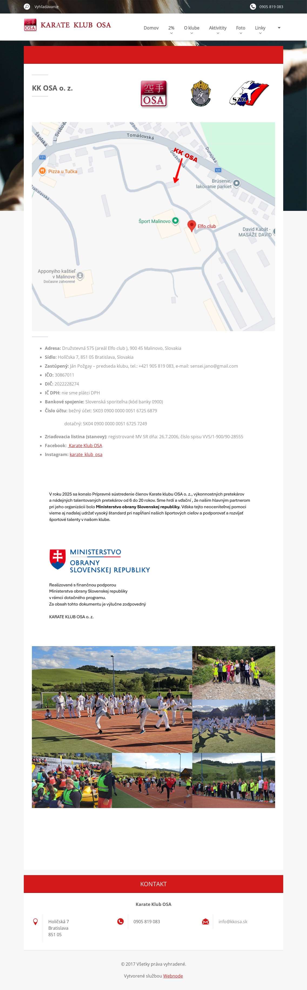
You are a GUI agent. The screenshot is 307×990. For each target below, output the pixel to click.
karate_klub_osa (86, 454)
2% (171, 29)
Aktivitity (218, 29)
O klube (192, 29)
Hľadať (27, 6)
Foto (241, 29)
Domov (151, 28)
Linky (260, 29)
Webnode (173, 976)
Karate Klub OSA (85, 446)
